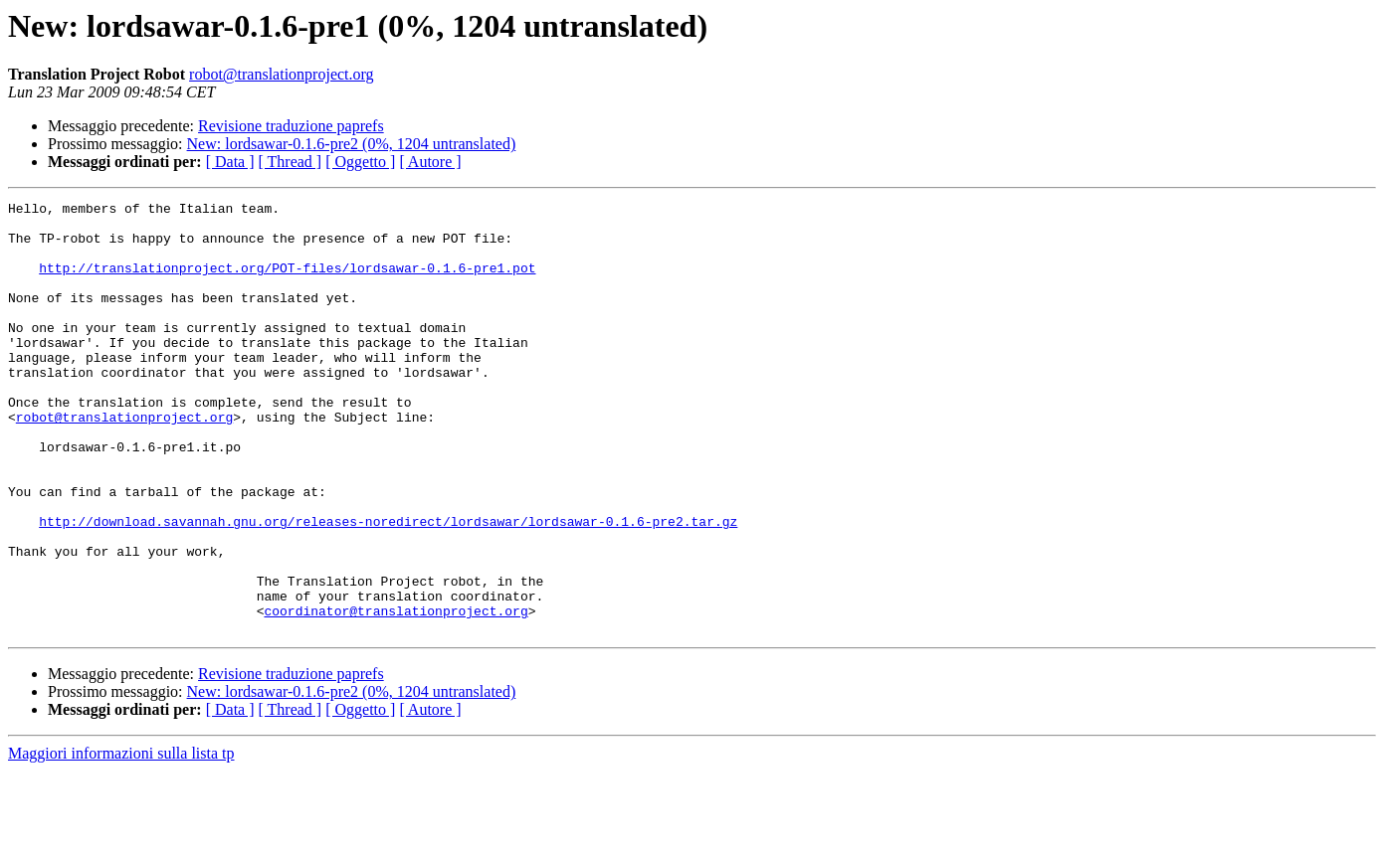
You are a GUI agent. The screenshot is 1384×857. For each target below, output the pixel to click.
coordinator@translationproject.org (395, 694)
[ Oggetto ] (360, 161)
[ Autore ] (430, 161)
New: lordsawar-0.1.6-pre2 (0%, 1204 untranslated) (351, 143)
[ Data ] (230, 161)
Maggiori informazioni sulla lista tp (121, 839)
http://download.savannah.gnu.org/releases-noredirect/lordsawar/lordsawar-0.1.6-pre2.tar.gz (388, 587)
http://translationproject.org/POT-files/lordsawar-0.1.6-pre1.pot (287, 282)
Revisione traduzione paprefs (291, 125)
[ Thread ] (290, 161)
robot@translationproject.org (281, 74)
